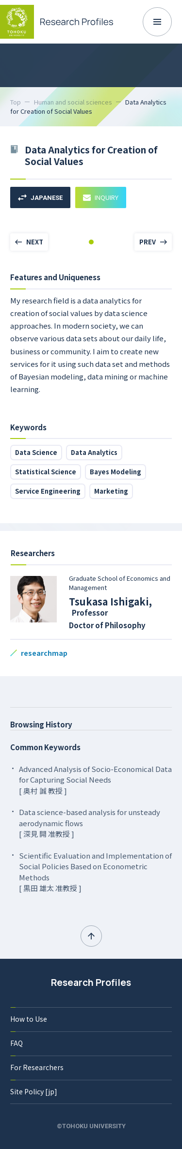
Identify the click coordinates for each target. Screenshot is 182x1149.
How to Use (28, 1019)
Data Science (36, 452)
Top (15, 101)
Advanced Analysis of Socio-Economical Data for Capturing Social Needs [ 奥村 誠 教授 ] (95, 780)
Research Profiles (91, 982)
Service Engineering (48, 491)
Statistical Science (45, 471)
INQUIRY (100, 197)
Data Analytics (94, 452)
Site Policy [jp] (33, 1091)
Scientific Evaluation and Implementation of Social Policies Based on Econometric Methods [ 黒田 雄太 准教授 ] (95, 871)
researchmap (44, 653)
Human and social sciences (73, 101)
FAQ (16, 1043)
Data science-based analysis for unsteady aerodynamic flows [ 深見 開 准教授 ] (89, 823)
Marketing (111, 491)
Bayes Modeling (115, 471)
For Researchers (37, 1067)
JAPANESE (40, 197)
